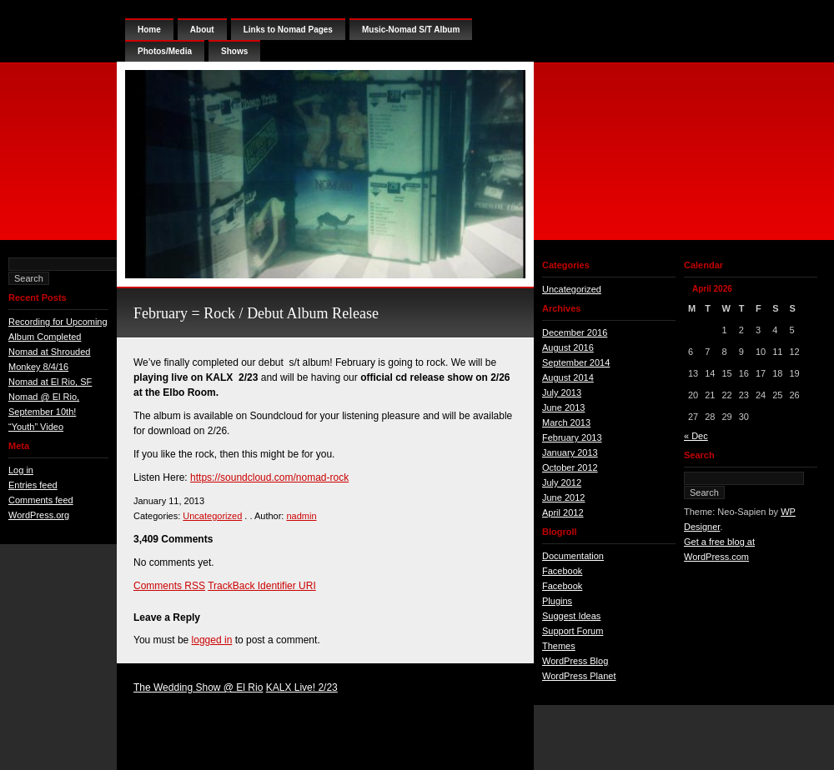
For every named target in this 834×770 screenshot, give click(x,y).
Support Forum (572, 631)
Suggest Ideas (571, 616)
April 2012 (563, 513)
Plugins (557, 601)
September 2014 (576, 363)
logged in (212, 640)
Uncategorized (212, 516)
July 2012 (561, 483)
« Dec (696, 436)
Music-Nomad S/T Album (411, 29)
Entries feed (33, 485)
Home (149, 29)
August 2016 (568, 347)
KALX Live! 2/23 (302, 687)
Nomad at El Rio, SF (50, 382)
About (202, 29)
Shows (234, 51)
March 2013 (566, 423)
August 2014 (568, 377)
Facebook (562, 571)
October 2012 (570, 467)
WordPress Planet (578, 676)
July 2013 (561, 393)
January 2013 (570, 453)
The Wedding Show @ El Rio (198, 687)
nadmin (301, 516)
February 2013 (572, 437)
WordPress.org (38, 515)
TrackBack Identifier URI (262, 586)
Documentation (573, 556)
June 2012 (563, 497)
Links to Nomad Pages (288, 29)
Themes (558, 646)
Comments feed (40, 500)
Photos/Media (165, 51)
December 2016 (574, 333)
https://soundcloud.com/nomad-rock (269, 477)
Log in (20, 470)
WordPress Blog (575, 661)
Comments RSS (169, 586)
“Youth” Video (35, 427)
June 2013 (563, 407)
